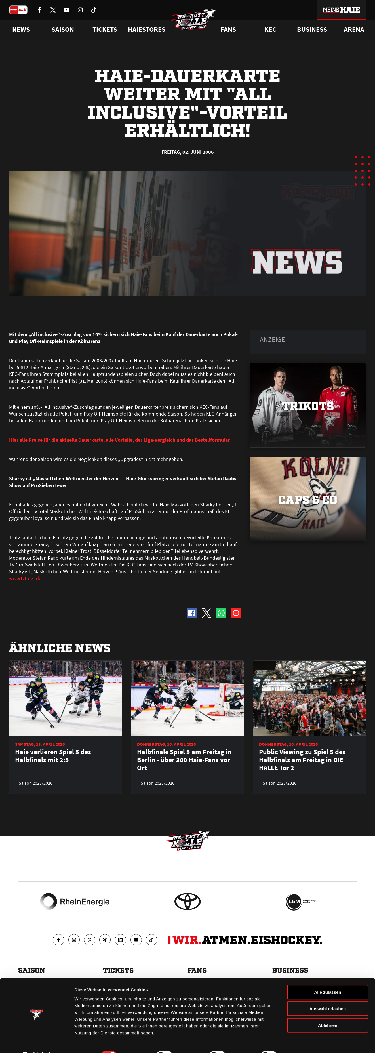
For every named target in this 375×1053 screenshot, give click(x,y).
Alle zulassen (327, 978)
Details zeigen (301, 1041)
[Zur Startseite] (193, 21)
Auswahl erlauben (327, 995)
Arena (354, 29)
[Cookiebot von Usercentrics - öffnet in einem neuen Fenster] (37, 1042)
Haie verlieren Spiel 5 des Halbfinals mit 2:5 (53, 756)
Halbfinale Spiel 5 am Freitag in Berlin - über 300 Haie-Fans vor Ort (184, 760)
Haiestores (146, 29)
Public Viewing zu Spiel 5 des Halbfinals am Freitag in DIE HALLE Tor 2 (302, 760)
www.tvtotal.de (25, 578)
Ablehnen (327, 1011)
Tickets (104, 29)
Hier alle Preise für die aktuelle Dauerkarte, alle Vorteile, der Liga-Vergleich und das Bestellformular (119, 440)
